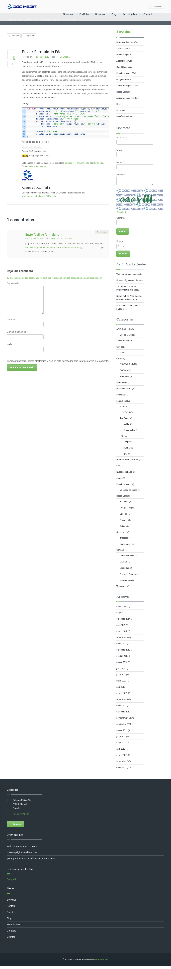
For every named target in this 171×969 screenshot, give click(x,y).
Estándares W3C (124, 388)
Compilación (128, 441)
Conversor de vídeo (128, 555)
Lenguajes (121, 401)
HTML (77, 163)
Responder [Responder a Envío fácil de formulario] (102, 232)
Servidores (121, 532)
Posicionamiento (123, 484)
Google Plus (125, 508)
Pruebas (127, 448)
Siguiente (29, 35)
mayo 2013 (121, 681)
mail (83, 163)
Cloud (119, 347)
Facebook (124, 501)
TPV (125, 454)
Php (51, 163)
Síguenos (156, 6)
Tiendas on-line (123, 48)
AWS (122, 352)
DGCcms (124, 370)
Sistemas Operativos (129, 574)
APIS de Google (123, 329)
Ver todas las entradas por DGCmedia (42, 196)
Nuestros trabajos (124, 472)
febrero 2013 (122, 699)
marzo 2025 (121, 606)
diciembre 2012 (123, 712)
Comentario (14, 283)
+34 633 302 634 (21, 814)
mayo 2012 (121, 743)
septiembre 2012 (123, 724)
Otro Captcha (122, 212)
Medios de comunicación (127, 459)
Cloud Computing (124, 67)
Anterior (14, 35)
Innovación (121, 395)
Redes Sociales (123, 92)
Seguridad (124, 568)
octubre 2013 (122, 656)
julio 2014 (120, 625)
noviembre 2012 (123, 718)
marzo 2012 (121, 755)
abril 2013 (120, 687)
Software (120, 550)
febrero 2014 (122, 637)
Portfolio (84, 14)
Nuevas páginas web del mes (129, 280)
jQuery (126, 424)
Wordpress (124, 376)
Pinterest (124, 520)
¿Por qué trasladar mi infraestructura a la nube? (31, 858)
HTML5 (126, 412)
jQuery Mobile (129, 430)
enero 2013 (121, 705)
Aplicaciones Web (124, 61)
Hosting (119, 104)
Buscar (120, 241)
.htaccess (124, 538)
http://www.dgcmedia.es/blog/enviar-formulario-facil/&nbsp (53, 247)
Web (9, 344)
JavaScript (124, 418)
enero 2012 (121, 767)
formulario (69, 163)
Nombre (12, 319)
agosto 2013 (121, 662)
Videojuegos (125, 580)
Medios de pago (123, 55)
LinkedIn (123, 514)
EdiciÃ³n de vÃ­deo (124, 116)
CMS (118, 358)
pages (119, 478)
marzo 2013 (121, 693)
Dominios (120, 110)
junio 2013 (121, 674)
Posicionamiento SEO (126, 73)
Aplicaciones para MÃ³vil (127, 86)
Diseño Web (121, 382)
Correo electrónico (17, 332)
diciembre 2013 (123, 650)
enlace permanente (37, 166)
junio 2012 (121, 736)
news (118, 466)
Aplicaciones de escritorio (127, 98)
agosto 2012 (121, 730)
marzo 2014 (121, 631)
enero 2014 (121, 643)
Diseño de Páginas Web (127, 42)
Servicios (68, 14)
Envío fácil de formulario (43, 234)
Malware (123, 562)
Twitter (123, 526)
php (88, 163)
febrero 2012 (122, 761)
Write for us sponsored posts (129, 274)
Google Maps (126, 335)
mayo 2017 (121, 613)
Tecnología (121, 586)
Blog (114, 14)
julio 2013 (120, 668)
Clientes (11, 937)
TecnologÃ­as (130, 14)
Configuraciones (127, 544)
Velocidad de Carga (128, 490)
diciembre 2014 (123, 619)
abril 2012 (120, 749)
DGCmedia (65, 57)
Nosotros (100, 14)
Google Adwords (123, 79)
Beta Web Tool (126, 364)
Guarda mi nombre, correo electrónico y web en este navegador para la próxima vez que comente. (58, 361)
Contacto (148, 14)
